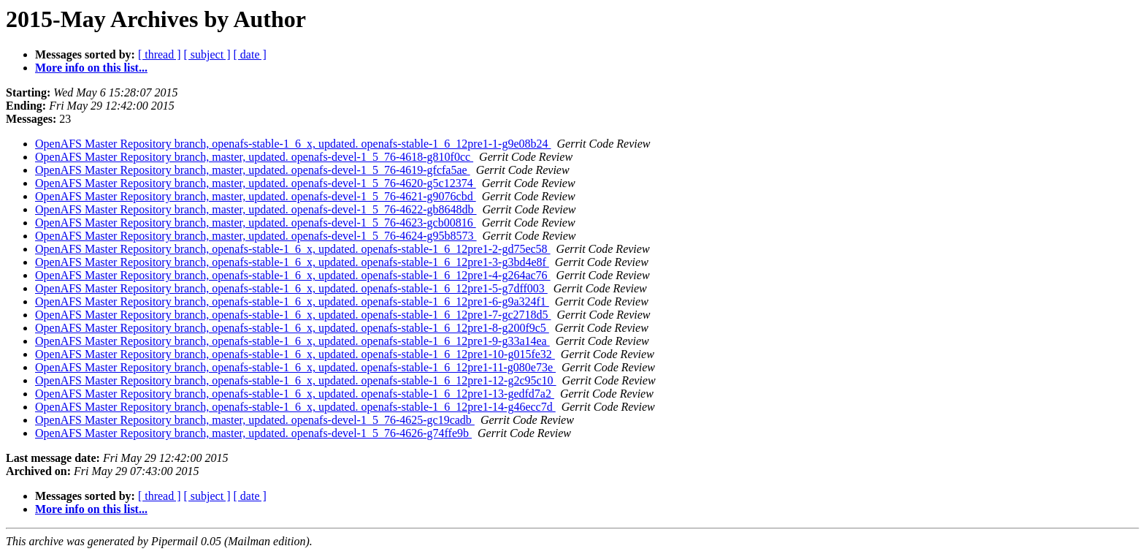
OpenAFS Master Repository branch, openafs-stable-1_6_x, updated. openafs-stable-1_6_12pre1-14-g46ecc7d (295, 407)
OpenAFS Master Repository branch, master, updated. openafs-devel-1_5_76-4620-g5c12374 (255, 183)
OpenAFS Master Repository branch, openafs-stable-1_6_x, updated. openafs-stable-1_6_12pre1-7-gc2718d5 (293, 314)
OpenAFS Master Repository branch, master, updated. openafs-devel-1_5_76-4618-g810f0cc (254, 157)
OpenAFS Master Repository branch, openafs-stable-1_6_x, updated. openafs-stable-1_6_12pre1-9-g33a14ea (292, 341)
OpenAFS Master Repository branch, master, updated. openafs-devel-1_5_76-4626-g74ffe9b (253, 433)
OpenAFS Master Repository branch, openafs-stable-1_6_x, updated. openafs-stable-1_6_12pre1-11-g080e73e (295, 367)
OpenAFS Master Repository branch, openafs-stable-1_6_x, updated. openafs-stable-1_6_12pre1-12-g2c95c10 (295, 380)
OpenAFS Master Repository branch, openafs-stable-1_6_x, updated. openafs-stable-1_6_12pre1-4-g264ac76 (293, 275)
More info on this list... (91, 67)
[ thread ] (159, 54)
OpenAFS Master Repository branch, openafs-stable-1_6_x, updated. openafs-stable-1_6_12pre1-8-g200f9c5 (292, 328)
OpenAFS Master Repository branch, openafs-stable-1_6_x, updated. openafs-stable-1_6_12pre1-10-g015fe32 (295, 354)
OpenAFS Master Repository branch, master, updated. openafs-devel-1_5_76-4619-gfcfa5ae (252, 170)
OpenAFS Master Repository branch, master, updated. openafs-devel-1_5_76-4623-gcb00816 (255, 222)
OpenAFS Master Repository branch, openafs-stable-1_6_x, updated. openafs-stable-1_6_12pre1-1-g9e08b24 (293, 143)
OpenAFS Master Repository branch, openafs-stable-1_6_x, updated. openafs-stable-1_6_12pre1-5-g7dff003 (291, 288)
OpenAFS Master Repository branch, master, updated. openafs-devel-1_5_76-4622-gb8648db (256, 209)
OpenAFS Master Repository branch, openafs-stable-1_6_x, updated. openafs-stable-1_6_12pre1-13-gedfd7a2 (294, 393)
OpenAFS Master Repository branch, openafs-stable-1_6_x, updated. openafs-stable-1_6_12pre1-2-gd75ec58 (293, 249)
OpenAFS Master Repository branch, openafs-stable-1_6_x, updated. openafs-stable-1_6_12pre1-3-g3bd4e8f (292, 262)
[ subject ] (207, 54)
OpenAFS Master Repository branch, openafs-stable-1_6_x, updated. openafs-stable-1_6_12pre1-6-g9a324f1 (292, 301)
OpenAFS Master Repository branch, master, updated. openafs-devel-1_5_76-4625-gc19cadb (255, 420)
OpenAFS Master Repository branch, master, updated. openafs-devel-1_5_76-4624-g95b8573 (256, 235)
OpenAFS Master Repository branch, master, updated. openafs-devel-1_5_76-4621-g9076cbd (255, 196)
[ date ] (250, 54)
